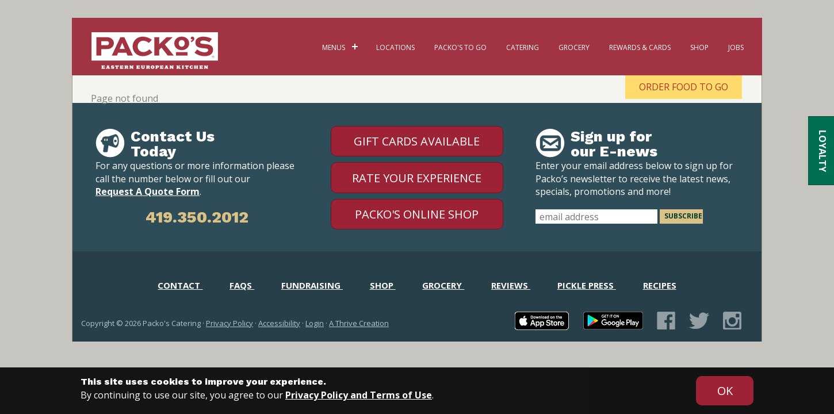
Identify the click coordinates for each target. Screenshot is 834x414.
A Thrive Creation (359, 323)
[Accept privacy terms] (724, 390)
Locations (395, 47)
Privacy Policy (229, 323)
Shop (699, 47)
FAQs (241, 285)
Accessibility (279, 323)
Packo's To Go (460, 47)
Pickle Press (586, 285)
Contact (180, 285)
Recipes (659, 285)
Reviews (510, 285)
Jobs (736, 47)
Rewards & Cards (640, 47)
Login (314, 323)
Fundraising (312, 285)
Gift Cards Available (417, 141)
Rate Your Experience (416, 178)
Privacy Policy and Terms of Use (358, 395)
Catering (522, 47)
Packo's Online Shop (417, 214)
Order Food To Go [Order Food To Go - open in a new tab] (683, 86)
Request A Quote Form (147, 191)
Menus (333, 47)
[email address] (596, 216)
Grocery (574, 47)
